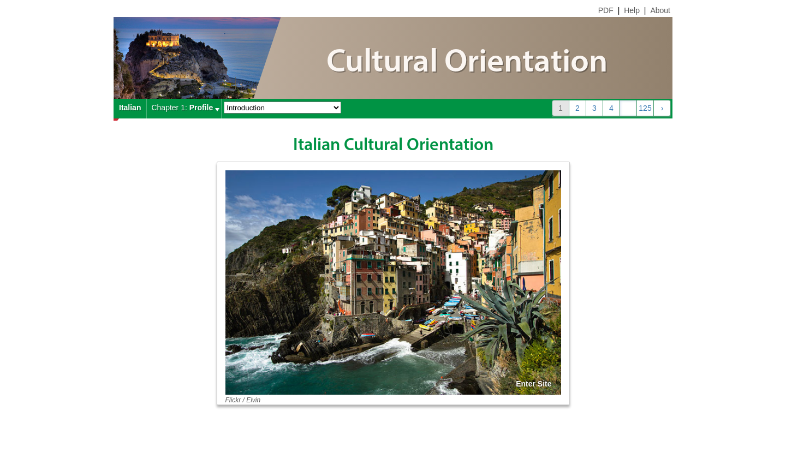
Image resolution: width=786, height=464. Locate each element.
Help (632, 10)
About (660, 10)
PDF (606, 10)
